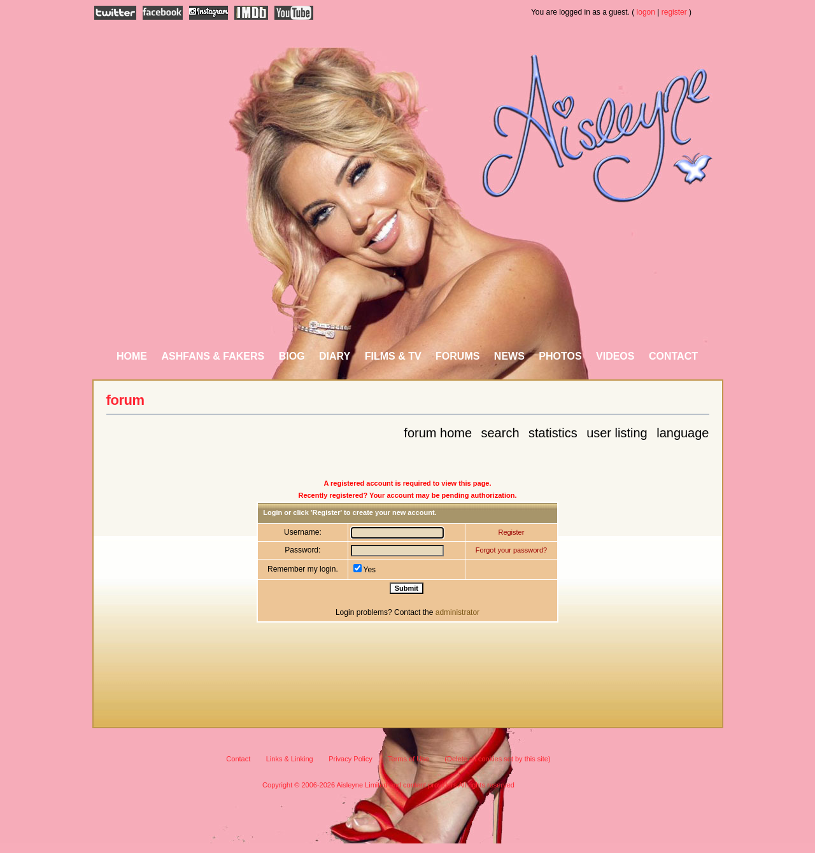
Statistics (553, 433)
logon (646, 12)
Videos (615, 356)
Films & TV (393, 356)
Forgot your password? (512, 550)
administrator (457, 612)
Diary (334, 356)
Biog (292, 356)
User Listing (617, 433)
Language (682, 433)
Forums (457, 356)
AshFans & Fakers (212, 356)
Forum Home (438, 433)
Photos (560, 356)
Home (132, 356)
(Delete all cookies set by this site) (497, 759)
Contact (673, 356)
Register (511, 532)
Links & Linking (289, 759)
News (509, 356)
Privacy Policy (350, 759)
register (674, 12)
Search (500, 433)
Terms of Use (408, 759)
